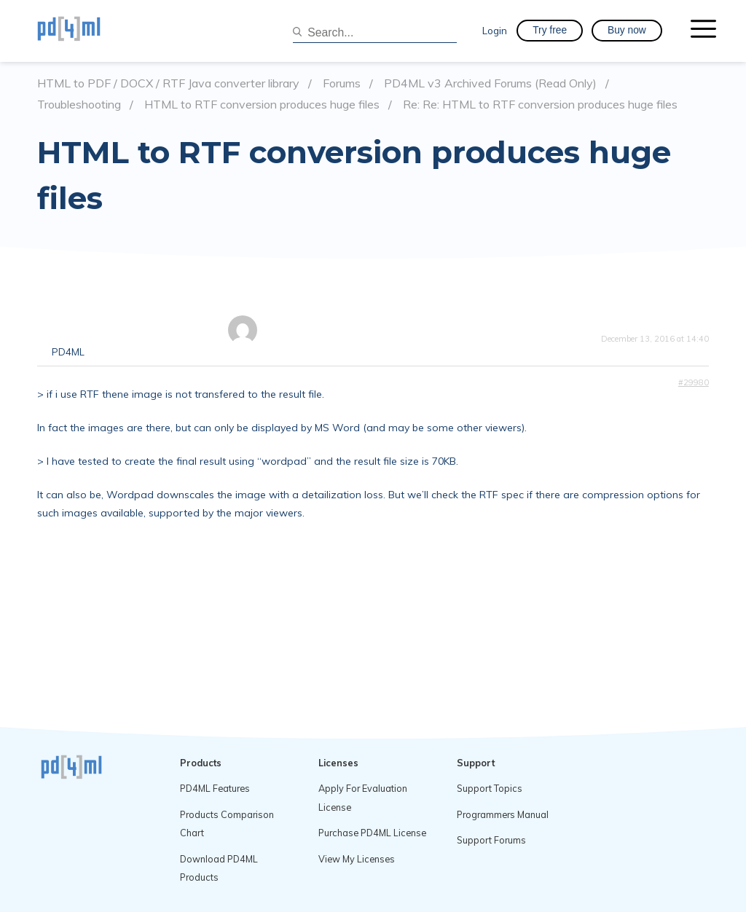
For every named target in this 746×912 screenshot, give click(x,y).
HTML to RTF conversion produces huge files (262, 104)
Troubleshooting (79, 104)
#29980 (693, 382)
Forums (342, 83)
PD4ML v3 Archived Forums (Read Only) (490, 83)
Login (494, 30)
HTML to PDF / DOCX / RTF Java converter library (168, 83)
